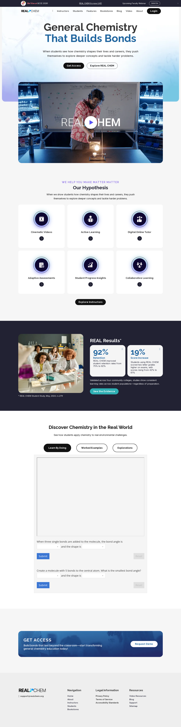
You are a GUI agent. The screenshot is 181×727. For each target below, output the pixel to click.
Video (129, 11)
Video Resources (137, 696)
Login (153, 11)
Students (78, 11)
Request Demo (144, 644)
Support (133, 703)
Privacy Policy (102, 696)
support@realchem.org (32, 696)
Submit (43, 556)
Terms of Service (104, 699)
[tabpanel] (90, 524)
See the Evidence (104, 391)
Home (70, 696)
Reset (139, 556)
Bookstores (106, 11)
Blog (119, 11)
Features (91, 11)
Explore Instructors (91, 302)
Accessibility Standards (107, 703)
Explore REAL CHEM (102, 65)
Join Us (154, 3)
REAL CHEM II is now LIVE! (90, 3)
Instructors (63, 11)
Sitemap (133, 706)
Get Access (74, 65)
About (139, 11)
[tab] (57, 448)
